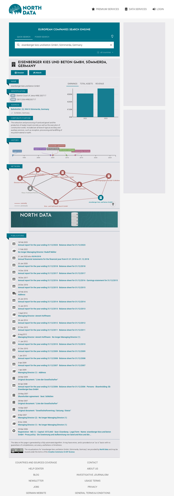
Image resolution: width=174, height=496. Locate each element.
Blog (36, 474)
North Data (104, 449)
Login (158, 9)
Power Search (42, 37)
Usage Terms (92, 480)
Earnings (72, 84)
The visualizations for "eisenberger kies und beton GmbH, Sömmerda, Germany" (56, 449)
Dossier (19, 73)
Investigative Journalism (92, 474)
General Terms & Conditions (92, 493)
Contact (92, 462)
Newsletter (36, 480)
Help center (36, 468)
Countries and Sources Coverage (36, 462)
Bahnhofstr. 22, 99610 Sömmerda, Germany (30, 109)
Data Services (136, 9)
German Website (36, 493)
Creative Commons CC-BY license (61, 452)
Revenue (100, 84)
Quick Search (23, 37)
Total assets (86, 84)
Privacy (92, 486)
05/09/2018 (36, 256)
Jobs (36, 486)
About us (92, 468)
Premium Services (105, 9)
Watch (37, 73)
